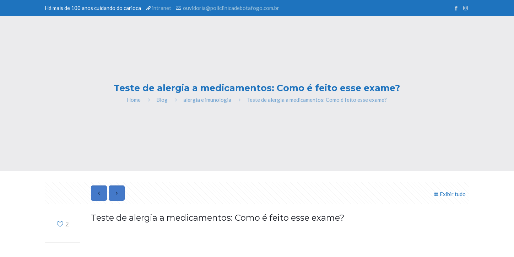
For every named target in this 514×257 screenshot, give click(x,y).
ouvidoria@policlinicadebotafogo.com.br (231, 8)
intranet (161, 8)
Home (134, 99)
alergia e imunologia (207, 99)
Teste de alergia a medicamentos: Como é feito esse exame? (317, 99)
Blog (162, 99)
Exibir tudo (449, 194)
